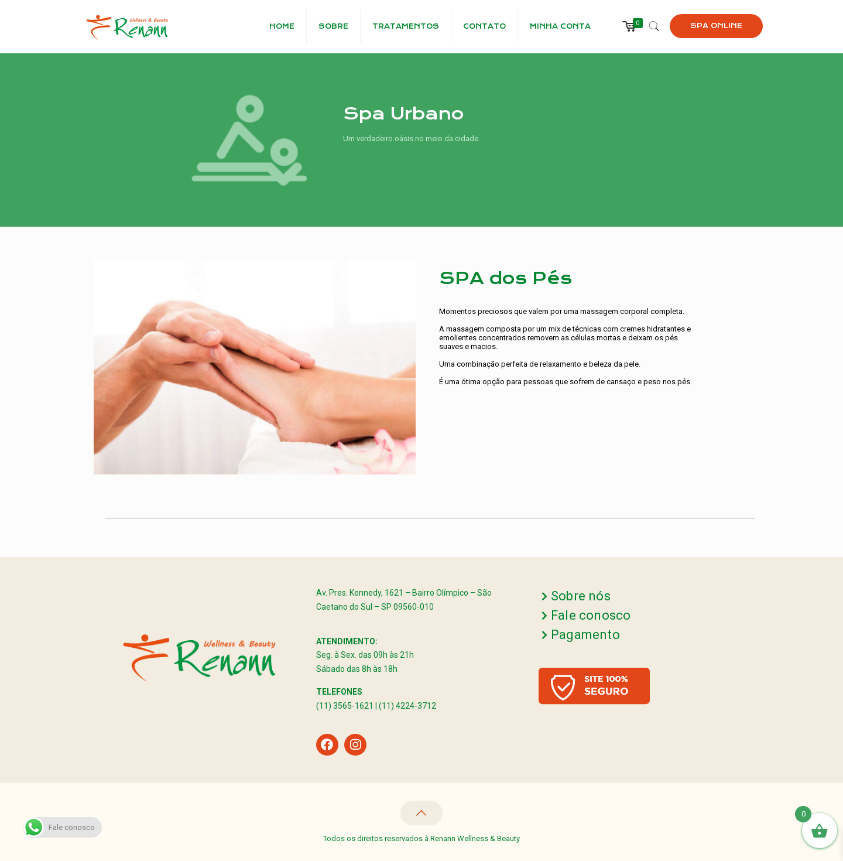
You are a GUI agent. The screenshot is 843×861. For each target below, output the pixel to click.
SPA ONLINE (716, 26)
